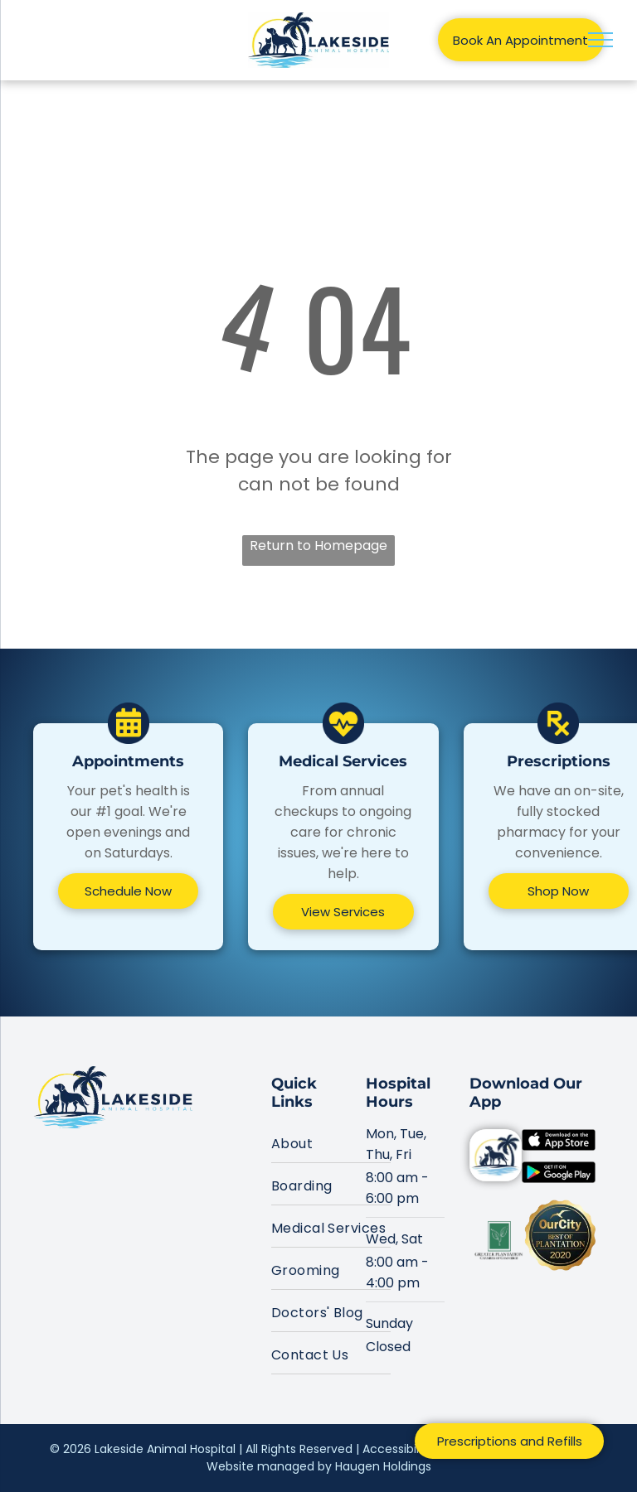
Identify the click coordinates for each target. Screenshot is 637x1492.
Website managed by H (275, 1466)
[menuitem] (331, 1142)
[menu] (600, 39)
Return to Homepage (318, 545)
